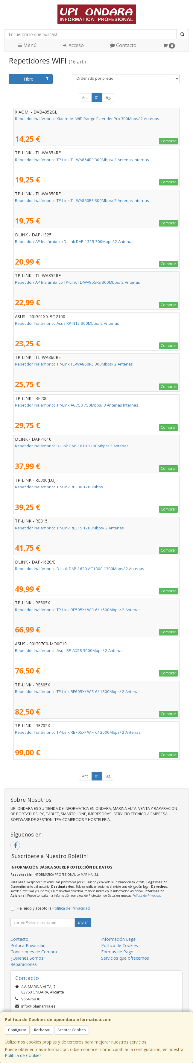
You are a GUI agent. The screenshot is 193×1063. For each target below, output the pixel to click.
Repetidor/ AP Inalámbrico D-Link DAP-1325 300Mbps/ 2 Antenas (74, 241)
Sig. (108, 97)
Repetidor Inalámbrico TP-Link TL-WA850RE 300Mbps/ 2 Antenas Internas (82, 200)
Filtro (36, 79)
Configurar (17, 1029)
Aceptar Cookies (71, 1029)
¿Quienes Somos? (27, 958)
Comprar (168, 141)
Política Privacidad (27, 945)
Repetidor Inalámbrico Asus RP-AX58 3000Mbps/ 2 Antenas (69, 650)
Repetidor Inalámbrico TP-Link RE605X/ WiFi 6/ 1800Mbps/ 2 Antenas (78, 691)
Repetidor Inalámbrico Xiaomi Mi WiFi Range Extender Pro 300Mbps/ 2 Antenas (87, 118)
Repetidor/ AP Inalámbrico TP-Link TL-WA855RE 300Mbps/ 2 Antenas (77, 282)
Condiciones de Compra (33, 952)
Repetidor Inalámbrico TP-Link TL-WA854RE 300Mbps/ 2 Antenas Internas (82, 159)
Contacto (123, 45)
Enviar (83, 922)
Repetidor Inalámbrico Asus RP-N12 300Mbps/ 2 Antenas (67, 323)
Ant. (85, 97)
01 (97, 97)
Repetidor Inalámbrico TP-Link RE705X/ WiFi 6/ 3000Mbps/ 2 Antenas (78, 732)
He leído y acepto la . (54, 908)
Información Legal (118, 939)
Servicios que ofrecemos (125, 958)
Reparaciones (23, 964)
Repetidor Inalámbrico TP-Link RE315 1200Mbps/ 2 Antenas (69, 528)
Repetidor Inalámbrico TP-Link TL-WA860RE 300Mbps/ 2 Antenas (74, 364)
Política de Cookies (23, 1055)
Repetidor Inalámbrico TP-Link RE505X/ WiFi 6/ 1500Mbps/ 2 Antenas (78, 609)
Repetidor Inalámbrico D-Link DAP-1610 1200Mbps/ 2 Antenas (72, 446)
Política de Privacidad (147, 895)
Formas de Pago (117, 952)
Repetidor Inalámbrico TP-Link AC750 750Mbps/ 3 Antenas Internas (76, 405)
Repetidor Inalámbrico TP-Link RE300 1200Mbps (59, 487)
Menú (27, 45)
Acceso (73, 45)
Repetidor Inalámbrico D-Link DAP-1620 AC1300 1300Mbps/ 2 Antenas (79, 568)
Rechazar (42, 1029)
